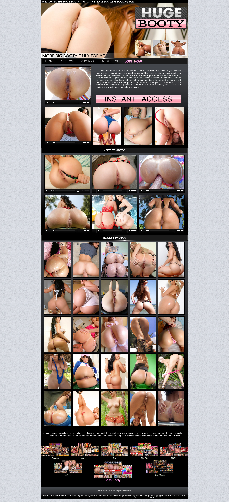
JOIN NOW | (114, 491)
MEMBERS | (103, 491)
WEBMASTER (125, 491)
